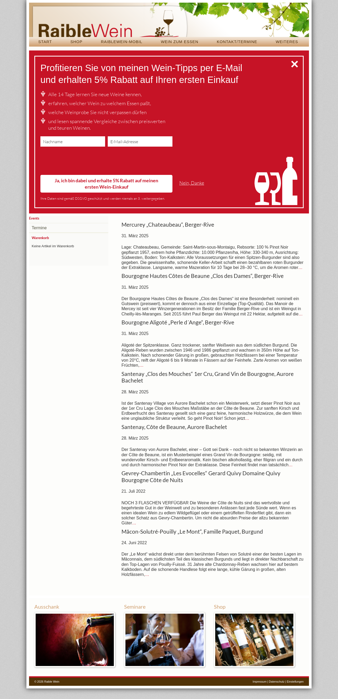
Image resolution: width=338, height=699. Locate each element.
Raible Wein (169, 25)
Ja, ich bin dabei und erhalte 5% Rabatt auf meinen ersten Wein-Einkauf (106, 194)
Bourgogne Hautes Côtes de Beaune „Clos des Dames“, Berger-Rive (202, 286)
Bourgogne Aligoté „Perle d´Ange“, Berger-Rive (177, 332)
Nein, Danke (191, 193)
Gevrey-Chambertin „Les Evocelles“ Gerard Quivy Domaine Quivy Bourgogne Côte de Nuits (200, 487)
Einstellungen (295, 692)
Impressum (260, 692)
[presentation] (80, 172)
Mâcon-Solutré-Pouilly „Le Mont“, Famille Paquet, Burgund (192, 542)
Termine (39, 238)
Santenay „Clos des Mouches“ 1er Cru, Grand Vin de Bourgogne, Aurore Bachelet (207, 388)
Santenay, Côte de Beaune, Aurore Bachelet (174, 437)
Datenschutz (276, 692)
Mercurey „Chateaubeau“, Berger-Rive (167, 235)
